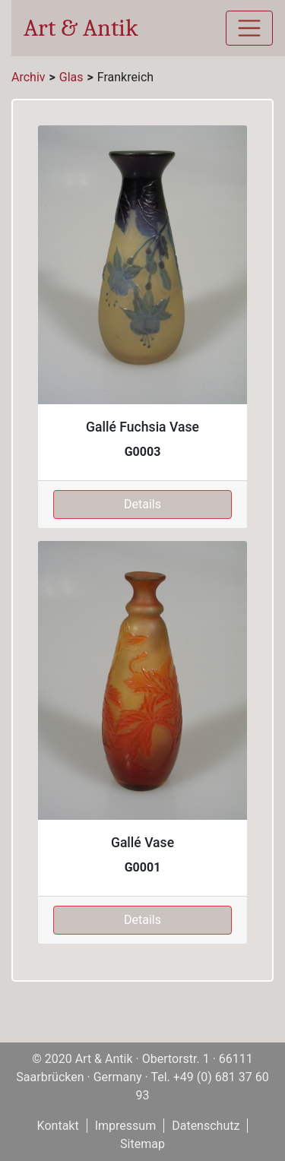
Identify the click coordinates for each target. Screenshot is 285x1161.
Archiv (28, 77)
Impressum (126, 1125)
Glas (71, 77)
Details (142, 504)
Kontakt (58, 1125)
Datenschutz (205, 1125)
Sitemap (142, 1144)
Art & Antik (81, 28)
